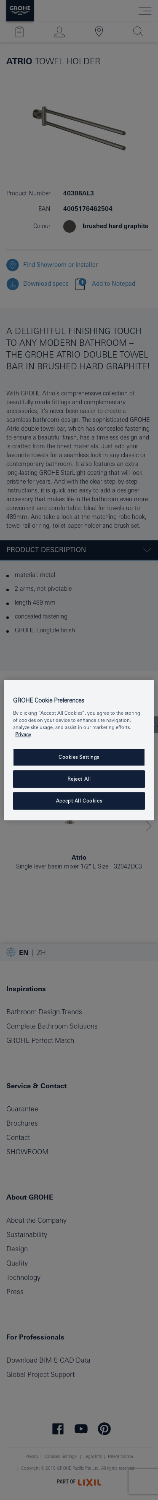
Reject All (79, 779)
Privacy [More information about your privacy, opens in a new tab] (23, 734)
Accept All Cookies (79, 800)
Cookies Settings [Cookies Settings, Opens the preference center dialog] (79, 757)
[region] (79, 750)
